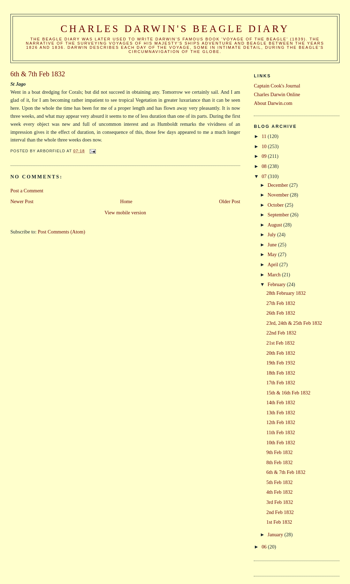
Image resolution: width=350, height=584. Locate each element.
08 (264, 166)
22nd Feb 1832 (281, 333)
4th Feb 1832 (279, 492)
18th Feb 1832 (280, 373)
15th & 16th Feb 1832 (288, 392)
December (278, 185)
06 (264, 547)
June (273, 244)
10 (264, 146)
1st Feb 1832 (279, 522)
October (276, 205)
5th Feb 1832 (279, 482)
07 (264, 176)
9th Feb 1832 (279, 452)
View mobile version (125, 212)
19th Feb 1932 (280, 363)
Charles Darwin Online (277, 94)
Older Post (229, 201)
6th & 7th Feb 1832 (285, 472)
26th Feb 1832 (280, 313)
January (276, 534)
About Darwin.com (273, 103)
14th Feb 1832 (280, 402)
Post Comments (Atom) (61, 232)
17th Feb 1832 (280, 382)
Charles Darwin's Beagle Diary (175, 28)
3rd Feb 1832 (279, 502)
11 (264, 136)
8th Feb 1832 (279, 462)
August (275, 225)
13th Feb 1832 (280, 412)
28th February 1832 (286, 293)
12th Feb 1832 (280, 422)
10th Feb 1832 (280, 442)
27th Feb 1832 (280, 303)
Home (126, 201)
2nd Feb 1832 (280, 512)
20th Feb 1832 (280, 353)
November (279, 195)
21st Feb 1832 (280, 343)
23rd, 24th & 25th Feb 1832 (294, 323)
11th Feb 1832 (280, 432)
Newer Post (21, 201)
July (272, 234)
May (273, 254)
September (279, 214)
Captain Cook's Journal (277, 86)
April (274, 264)
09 (264, 156)
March (275, 274)
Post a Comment (27, 190)
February (277, 284)
